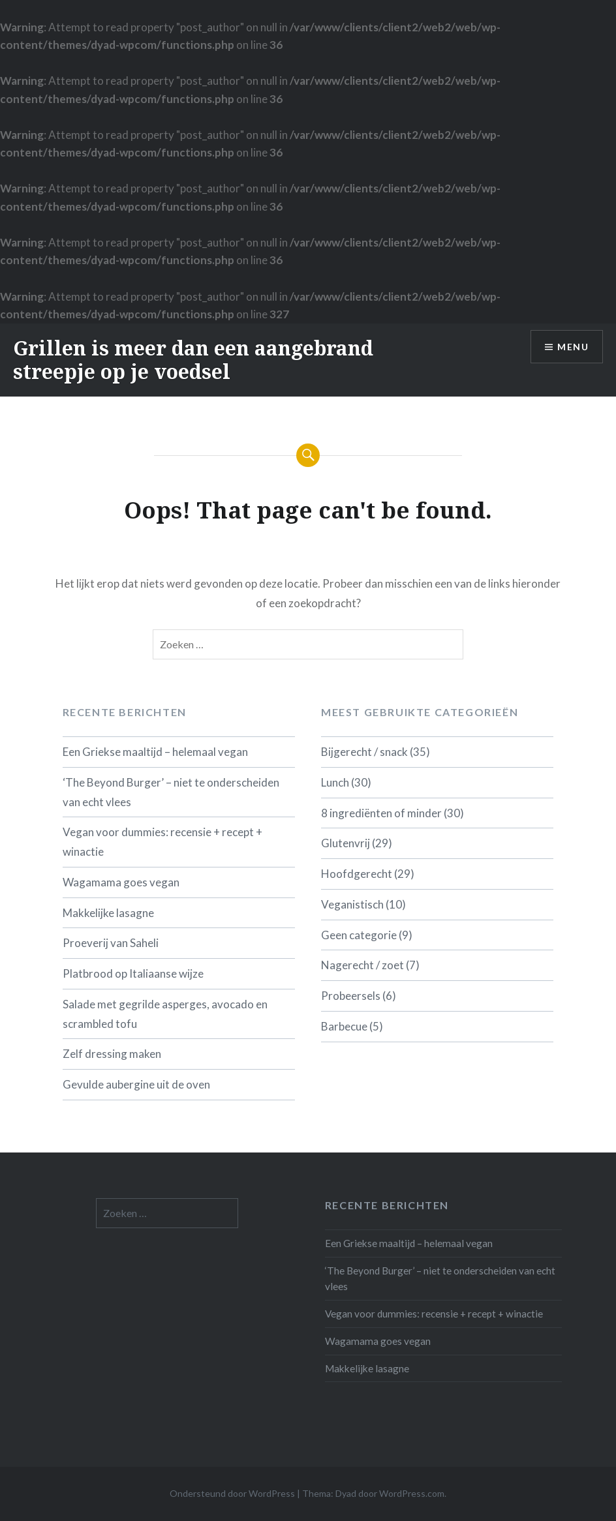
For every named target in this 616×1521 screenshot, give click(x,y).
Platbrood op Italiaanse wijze (133, 973)
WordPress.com (411, 1493)
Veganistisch (352, 904)
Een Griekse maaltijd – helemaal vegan (155, 752)
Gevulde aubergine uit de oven (136, 1084)
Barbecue (344, 1026)
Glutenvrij (345, 843)
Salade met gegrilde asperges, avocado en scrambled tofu (165, 1014)
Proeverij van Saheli (111, 943)
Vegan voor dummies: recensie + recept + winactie (162, 841)
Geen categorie (359, 935)
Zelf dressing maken (112, 1054)
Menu (573, 346)
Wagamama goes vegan (121, 882)
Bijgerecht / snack (364, 752)
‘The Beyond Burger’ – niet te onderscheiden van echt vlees (171, 792)
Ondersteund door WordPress (232, 1493)
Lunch (335, 782)
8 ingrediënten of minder (381, 813)
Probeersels (350, 995)
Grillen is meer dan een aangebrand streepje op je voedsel (193, 360)
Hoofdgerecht (356, 874)
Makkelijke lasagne (108, 913)
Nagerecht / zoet (362, 965)
